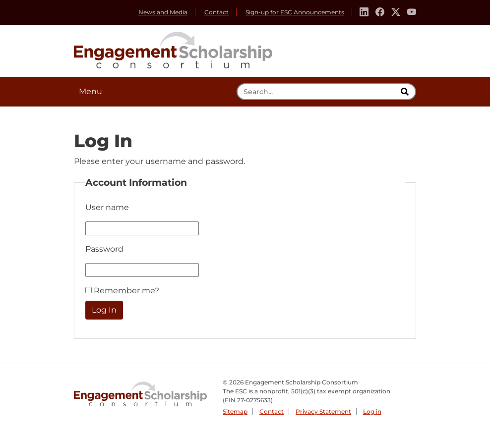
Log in (372, 411)
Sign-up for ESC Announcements (294, 12)
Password (104, 249)
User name (107, 207)
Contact (216, 12)
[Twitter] (395, 12)
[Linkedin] (364, 12)
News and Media (162, 12)
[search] (405, 91)
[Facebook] (379, 12)
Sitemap (235, 411)
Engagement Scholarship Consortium (173, 48)
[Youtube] (411, 12)
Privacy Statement (323, 411)
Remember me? (126, 290)
